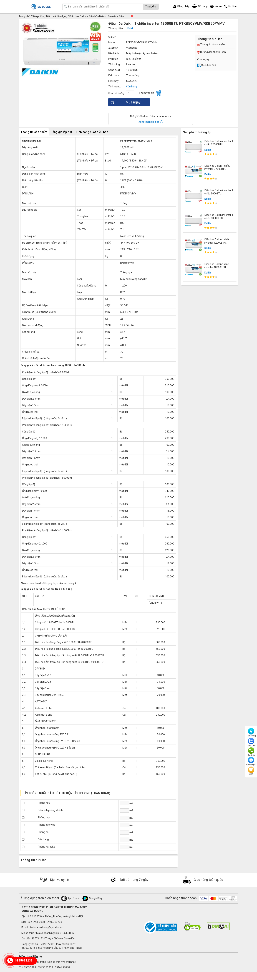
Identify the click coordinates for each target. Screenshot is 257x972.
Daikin (207, 149)
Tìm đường (251, 732)
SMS (251, 771)
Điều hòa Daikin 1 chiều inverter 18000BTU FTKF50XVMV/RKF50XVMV (219, 267)
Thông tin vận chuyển (211, 44)
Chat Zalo (251, 742)
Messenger (251, 761)
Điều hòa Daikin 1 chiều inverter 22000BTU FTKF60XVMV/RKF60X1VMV (220, 169)
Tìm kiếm (150, 6)
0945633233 (206, 65)
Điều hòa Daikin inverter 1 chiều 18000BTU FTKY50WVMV (218, 218)
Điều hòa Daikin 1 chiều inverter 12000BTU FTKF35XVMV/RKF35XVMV (219, 242)
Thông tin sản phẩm (34, 132)
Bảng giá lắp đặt (61, 132)
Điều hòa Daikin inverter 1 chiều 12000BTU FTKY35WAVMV (218, 144)
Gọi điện (251, 751)
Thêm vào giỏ (150, 93)
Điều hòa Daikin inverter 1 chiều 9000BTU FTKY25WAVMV (218, 193)
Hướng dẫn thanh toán (211, 52)
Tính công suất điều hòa (92, 132)
